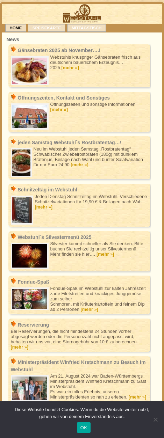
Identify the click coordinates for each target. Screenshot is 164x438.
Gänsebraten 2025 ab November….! (58, 50)
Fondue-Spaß (33, 282)
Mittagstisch (87, 28)
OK (83, 427)
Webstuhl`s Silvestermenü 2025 (54, 237)
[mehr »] (70, 67)
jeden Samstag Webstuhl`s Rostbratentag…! (69, 142)
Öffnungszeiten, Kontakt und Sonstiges (63, 98)
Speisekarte (47, 28)
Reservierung (33, 325)
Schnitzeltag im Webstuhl (47, 189)
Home (16, 28)
